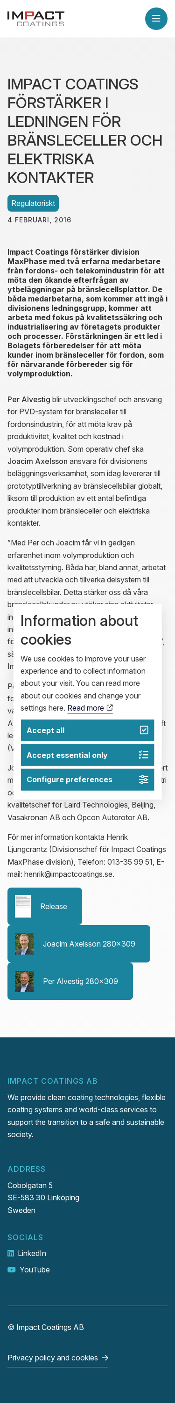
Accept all (87, 730)
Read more (89, 708)
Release (41, 906)
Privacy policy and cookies (52, 1357)
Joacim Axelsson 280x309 (75, 944)
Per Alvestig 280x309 (66, 981)
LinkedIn (32, 1253)
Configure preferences (87, 780)
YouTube (35, 1269)
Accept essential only (87, 755)
